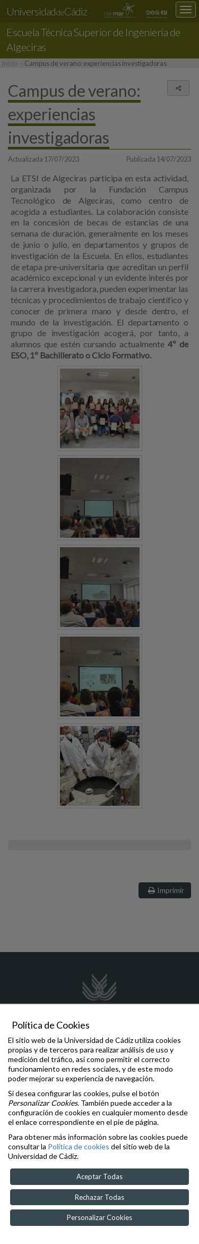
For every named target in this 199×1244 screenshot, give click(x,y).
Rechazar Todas (99, 1197)
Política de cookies (78, 1146)
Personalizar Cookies (99, 1217)
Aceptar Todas (99, 1176)
